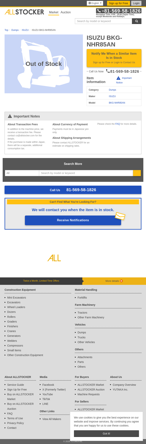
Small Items (14, 350)
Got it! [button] (106, 433)
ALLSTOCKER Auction (91, 389)
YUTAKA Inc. (120, 389)
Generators (14, 335)
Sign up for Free (118, 3)
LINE (45, 403)
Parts (81, 361)
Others (82, 366)
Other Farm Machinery (91, 317)
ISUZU (112, 96)
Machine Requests (89, 394)
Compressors (15, 345)
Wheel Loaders (16, 307)
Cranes (11, 331)
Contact (11, 427)
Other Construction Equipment (25, 355)
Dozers (11, 311)
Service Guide (15, 384)
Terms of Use (15, 418)
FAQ (117, 124)
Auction (66, 12)
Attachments (85, 357)
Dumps (112, 90)
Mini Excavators (16, 297)
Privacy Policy (15, 423)
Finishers (12, 326)
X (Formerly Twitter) (54, 389)
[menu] (95, 3)
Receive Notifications (73, 220)
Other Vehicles (86, 342)
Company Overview (124, 384)
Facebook (48, 384)
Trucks (81, 337)
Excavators (13, 302)
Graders (12, 321)
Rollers (11, 316)
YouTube (47, 394)
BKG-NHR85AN (117, 102)
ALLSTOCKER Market (91, 384)
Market (53, 12)
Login (136, 3)
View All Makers (51, 419)
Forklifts (82, 297)
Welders (12, 340)
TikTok (46, 399)
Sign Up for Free (17, 389)
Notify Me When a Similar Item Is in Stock (114, 58)
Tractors (82, 312)
